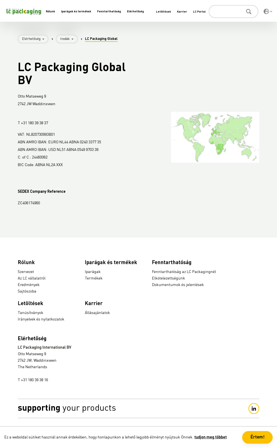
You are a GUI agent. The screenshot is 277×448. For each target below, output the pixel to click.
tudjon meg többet (210, 437)
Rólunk (50, 11)
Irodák (69, 39)
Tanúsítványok (30, 313)
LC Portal (199, 11)
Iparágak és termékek (76, 11)
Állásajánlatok (97, 313)
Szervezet (26, 272)
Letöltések (163, 11)
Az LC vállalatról (31, 278)
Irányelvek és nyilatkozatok (41, 319)
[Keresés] (233, 11)
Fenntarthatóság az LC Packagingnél (184, 272)
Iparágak (93, 272)
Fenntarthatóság (109, 11)
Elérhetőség (135, 11)
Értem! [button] (257, 437)
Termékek (94, 278)
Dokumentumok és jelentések (178, 285)
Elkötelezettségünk (168, 278)
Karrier (182, 11)
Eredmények (29, 285)
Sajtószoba (27, 291)
